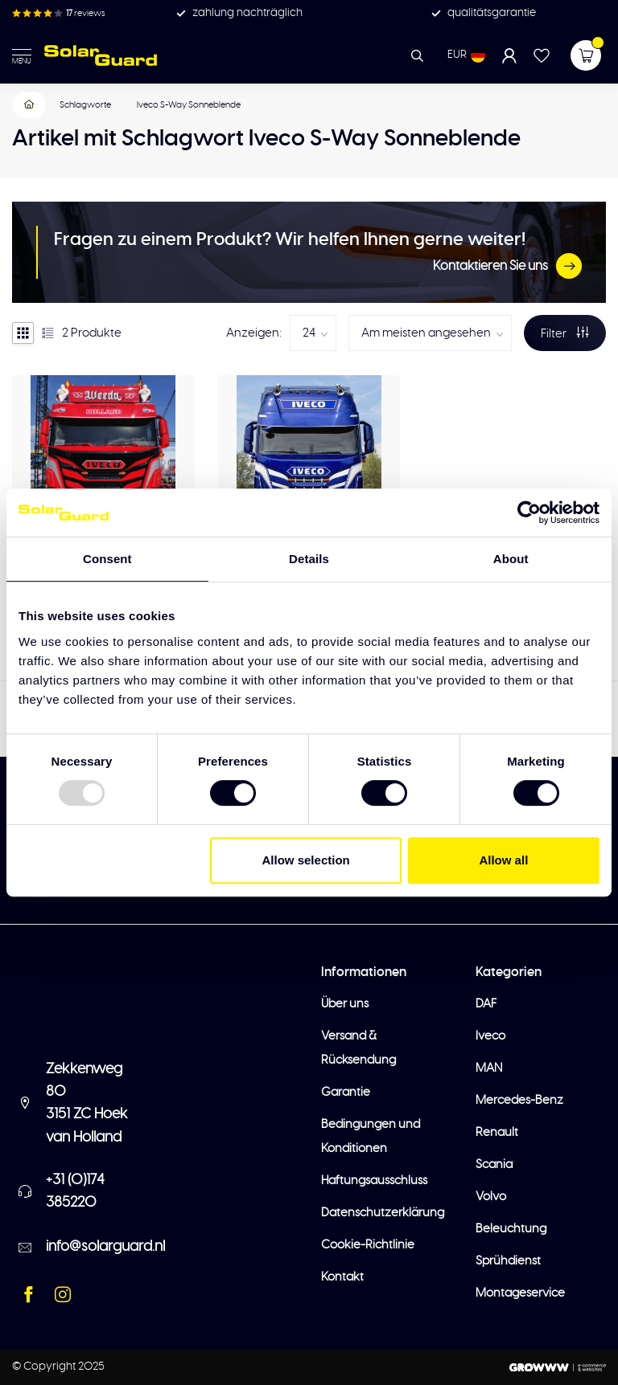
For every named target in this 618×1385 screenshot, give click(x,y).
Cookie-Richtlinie (367, 1245)
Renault (497, 1132)
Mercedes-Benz (519, 1100)
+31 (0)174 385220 (75, 1191)
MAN (489, 1068)
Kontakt (342, 1277)
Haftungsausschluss (374, 1181)
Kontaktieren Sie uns (507, 266)
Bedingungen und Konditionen (370, 1136)
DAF (486, 1004)
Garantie (345, 1092)
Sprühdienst (508, 1261)
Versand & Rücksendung (358, 1048)
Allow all (503, 860)
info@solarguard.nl (105, 1247)
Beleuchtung (511, 1229)
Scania (494, 1164)
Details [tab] (309, 559)
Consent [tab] (107, 559)
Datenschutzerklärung (382, 1213)
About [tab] (511, 559)
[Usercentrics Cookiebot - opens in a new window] (529, 512)
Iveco (490, 1036)
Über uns (345, 1004)
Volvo (491, 1197)
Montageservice (520, 1293)
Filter (565, 333)
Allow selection (306, 860)
